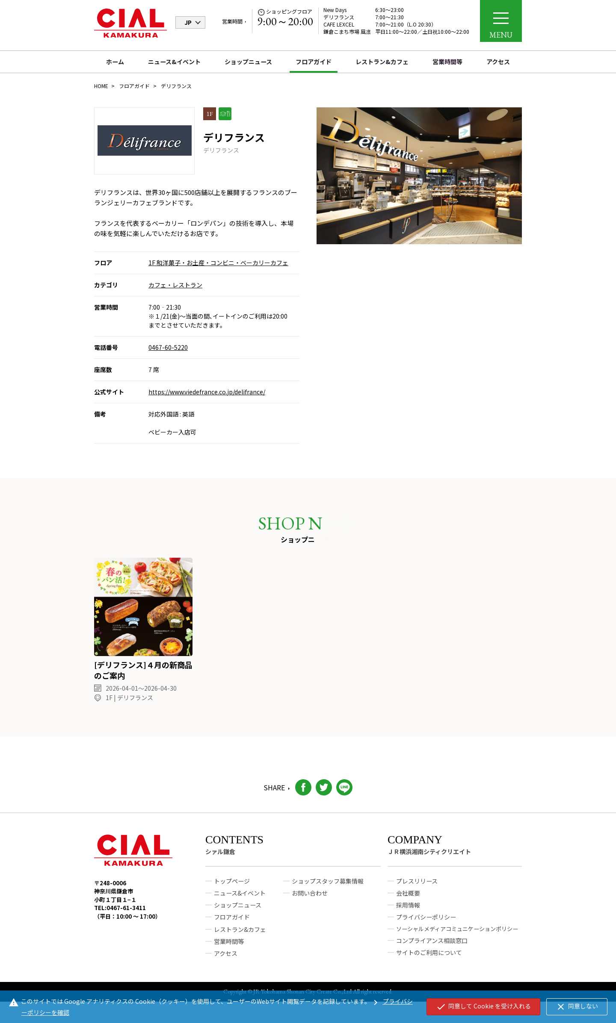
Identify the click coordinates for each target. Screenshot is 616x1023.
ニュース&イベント (174, 61)
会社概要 (408, 897)
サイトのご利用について (429, 956)
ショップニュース (248, 61)
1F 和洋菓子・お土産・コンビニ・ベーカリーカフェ (218, 262)
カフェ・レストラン (175, 285)
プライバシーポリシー (426, 921)
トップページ (232, 885)
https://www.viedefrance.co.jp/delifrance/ (206, 391)
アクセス (498, 61)
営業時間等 (447, 61)
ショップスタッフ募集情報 (328, 885)
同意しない (577, 1007)
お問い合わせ (310, 897)
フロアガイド (314, 61)
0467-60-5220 (168, 347)
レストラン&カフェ (382, 61)
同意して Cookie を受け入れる (483, 1007)
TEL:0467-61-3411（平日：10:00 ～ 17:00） (127, 916)
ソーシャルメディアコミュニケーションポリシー (457, 932)
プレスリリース (417, 885)
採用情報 (408, 909)
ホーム (115, 61)
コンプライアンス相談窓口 (432, 944)
